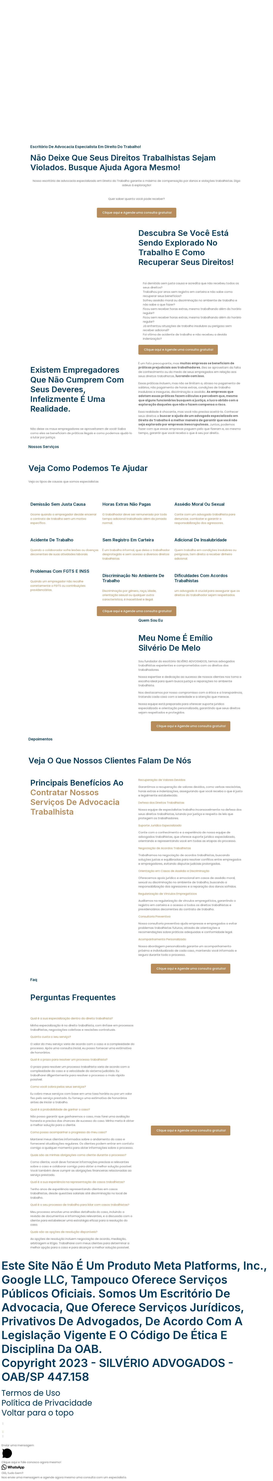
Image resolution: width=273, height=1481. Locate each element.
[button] (190, 780)
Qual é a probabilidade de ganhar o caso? (60, 1109)
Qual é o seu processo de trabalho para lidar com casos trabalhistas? (79, 1205)
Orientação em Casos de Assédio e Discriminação (173, 871)
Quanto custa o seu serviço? (50, 1037)
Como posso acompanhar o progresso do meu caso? (68, 1132)
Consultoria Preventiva (154, 916)
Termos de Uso (31, 1393)
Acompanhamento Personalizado (162, 939)
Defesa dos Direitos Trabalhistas (161, 803)
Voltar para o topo (38, 1412)
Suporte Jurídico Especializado (159, 825)
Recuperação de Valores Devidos (161, 780)
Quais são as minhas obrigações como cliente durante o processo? (78, 1155)
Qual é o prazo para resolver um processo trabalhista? (68, 1059)
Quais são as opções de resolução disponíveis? (63, 1232)
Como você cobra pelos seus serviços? (58, 1087)
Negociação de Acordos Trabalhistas (164, 848)
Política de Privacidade (47, 1403)
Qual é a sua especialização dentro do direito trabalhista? (71, 1018)
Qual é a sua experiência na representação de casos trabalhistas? (77, 1182)
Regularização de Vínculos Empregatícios (167, 894)
